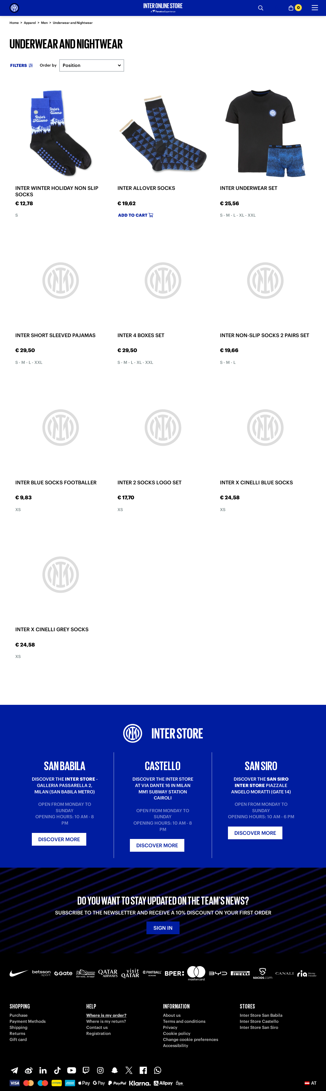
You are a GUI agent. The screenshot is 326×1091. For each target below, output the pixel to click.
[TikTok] (57, 1070)
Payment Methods (28, 1021)
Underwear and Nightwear (73, 23)
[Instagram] (100, 1070)
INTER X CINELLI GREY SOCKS (52, 629)
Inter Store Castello (259, 1021)
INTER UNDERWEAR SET (248, 188)
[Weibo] (28, 1070)
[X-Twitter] (129, 1070)
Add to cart (135, 215)
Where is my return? (106, 1021)
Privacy (170, 1027)
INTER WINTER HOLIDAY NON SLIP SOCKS (56, 191)
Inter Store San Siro (259, 1027)
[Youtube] (71, 1070)
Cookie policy (176, 1033)
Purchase (19, 1015)
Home (14, 23)
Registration (98, 1033)
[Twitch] (86, 1070)
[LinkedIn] (43, 1070)
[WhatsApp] (157, 1070)
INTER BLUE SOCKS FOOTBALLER (55, 482)
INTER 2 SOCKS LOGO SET (149, 482)
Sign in (163, 928)
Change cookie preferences (190, 1039)
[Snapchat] (114, 1070)
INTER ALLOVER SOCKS (146, 188)
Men (44, 23)
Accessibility (175, 1045)
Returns (17, 1033)
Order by (48, 65)
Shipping (18, 1027)
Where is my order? (106, 1015)
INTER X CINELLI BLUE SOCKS (256, 482)
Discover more (59, 839)
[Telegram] (14, 1070)
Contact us (97, 1027)
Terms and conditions (184, 1021)
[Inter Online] (14, 8)
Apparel (30, 23)
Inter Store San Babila (261, 1015)
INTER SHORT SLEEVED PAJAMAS (55, 335)
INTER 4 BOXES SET (140, 335)
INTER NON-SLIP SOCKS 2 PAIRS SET (264, 335)
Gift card (18, 1039)
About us (172, 1015)
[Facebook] (143, 1070)
